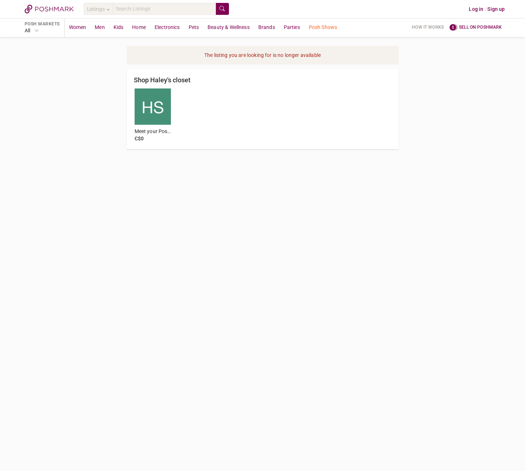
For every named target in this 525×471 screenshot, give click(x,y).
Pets (194, 27)
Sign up (496, 9)
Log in (476, 9)
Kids (119, 27)
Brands (266, 27)
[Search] (164, 9)
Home (139, 27)
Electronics (167, 27)
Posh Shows (323, 27)
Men (99, 27)
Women (77, 27)
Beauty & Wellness (229, 27)
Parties (292, 27)
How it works (428, 27)
